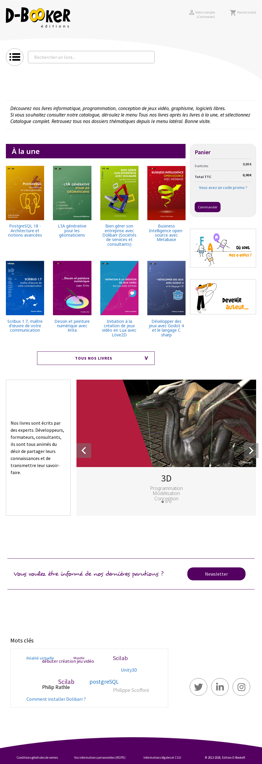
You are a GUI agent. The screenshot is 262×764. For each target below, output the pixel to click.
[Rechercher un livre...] (91, 57)
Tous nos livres (93, 358)
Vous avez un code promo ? (223, 187)
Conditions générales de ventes (37, 757)
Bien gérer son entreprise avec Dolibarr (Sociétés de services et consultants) (119, 235)
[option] (166, 446)
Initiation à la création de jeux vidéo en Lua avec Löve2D (119, 328)
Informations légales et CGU (162, 757)
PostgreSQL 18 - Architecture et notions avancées (25, 230)
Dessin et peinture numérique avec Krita (72, 326)
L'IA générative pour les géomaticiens (72, 230)
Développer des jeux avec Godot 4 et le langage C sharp (166, 328)
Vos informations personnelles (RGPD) (100, 757)
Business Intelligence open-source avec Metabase (166, 233)
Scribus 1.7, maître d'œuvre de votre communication (25, 326)
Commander (207, 207)
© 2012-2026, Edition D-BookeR (225, 757)
